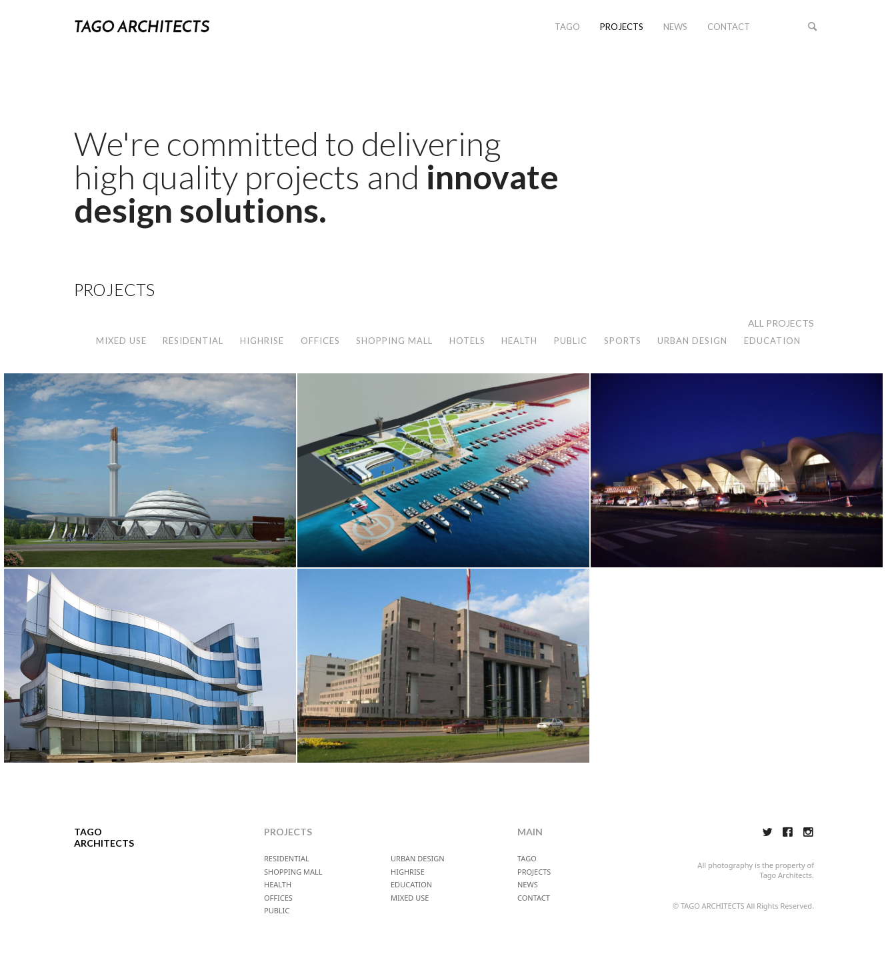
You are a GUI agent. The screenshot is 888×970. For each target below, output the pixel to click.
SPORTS (622, 340)
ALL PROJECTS (781, 323)
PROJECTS (621, 26)
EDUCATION (772, 340)
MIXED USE (121, 340)
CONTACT (728, 26)
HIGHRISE (262, 340)
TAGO (567, 26)
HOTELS (467, 340)
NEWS (675, 26)
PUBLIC (570, 340)
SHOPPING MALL (394, 340)
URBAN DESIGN (692, 340)
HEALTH (519, 340)
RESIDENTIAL (193, 340)
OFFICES (320, 340)
